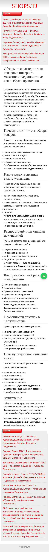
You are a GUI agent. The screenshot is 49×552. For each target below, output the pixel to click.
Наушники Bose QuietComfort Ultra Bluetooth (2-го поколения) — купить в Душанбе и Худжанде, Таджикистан (24, 45)
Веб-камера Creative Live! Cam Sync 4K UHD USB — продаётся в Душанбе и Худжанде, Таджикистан (24, 466)
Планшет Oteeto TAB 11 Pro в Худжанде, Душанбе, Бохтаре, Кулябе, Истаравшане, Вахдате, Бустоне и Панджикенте (23, 454)
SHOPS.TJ (24, 6)
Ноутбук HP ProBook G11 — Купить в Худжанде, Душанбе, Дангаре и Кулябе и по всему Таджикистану (24, 34)
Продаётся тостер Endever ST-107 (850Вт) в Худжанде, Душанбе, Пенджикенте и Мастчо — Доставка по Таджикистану (24, 477)
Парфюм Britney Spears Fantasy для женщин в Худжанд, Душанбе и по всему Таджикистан (24, 500)
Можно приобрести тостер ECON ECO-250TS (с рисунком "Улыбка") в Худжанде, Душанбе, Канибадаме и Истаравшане (23, 22)
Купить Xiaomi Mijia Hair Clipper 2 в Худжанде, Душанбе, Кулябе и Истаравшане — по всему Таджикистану (24, 488)
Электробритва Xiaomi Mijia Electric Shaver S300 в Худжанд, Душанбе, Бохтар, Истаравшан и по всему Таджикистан (23, 57)
